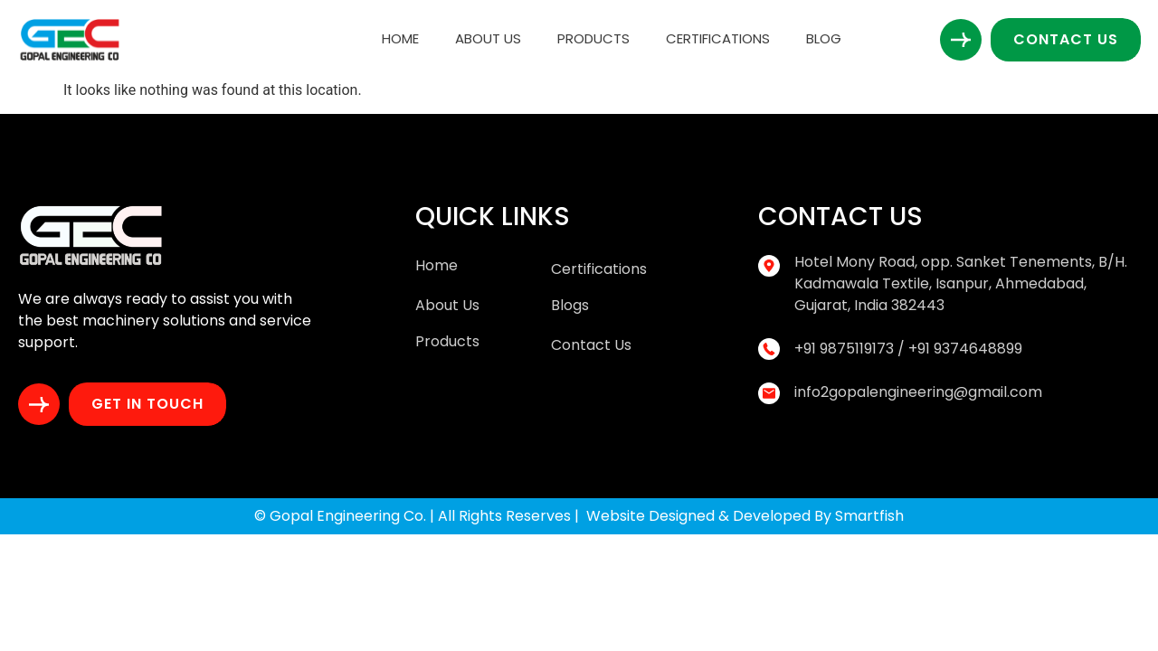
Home (400, 38)
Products (593, 38)
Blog (823, 38)
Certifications (718, 38)
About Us (488, 38)
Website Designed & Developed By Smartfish (745, 515)
